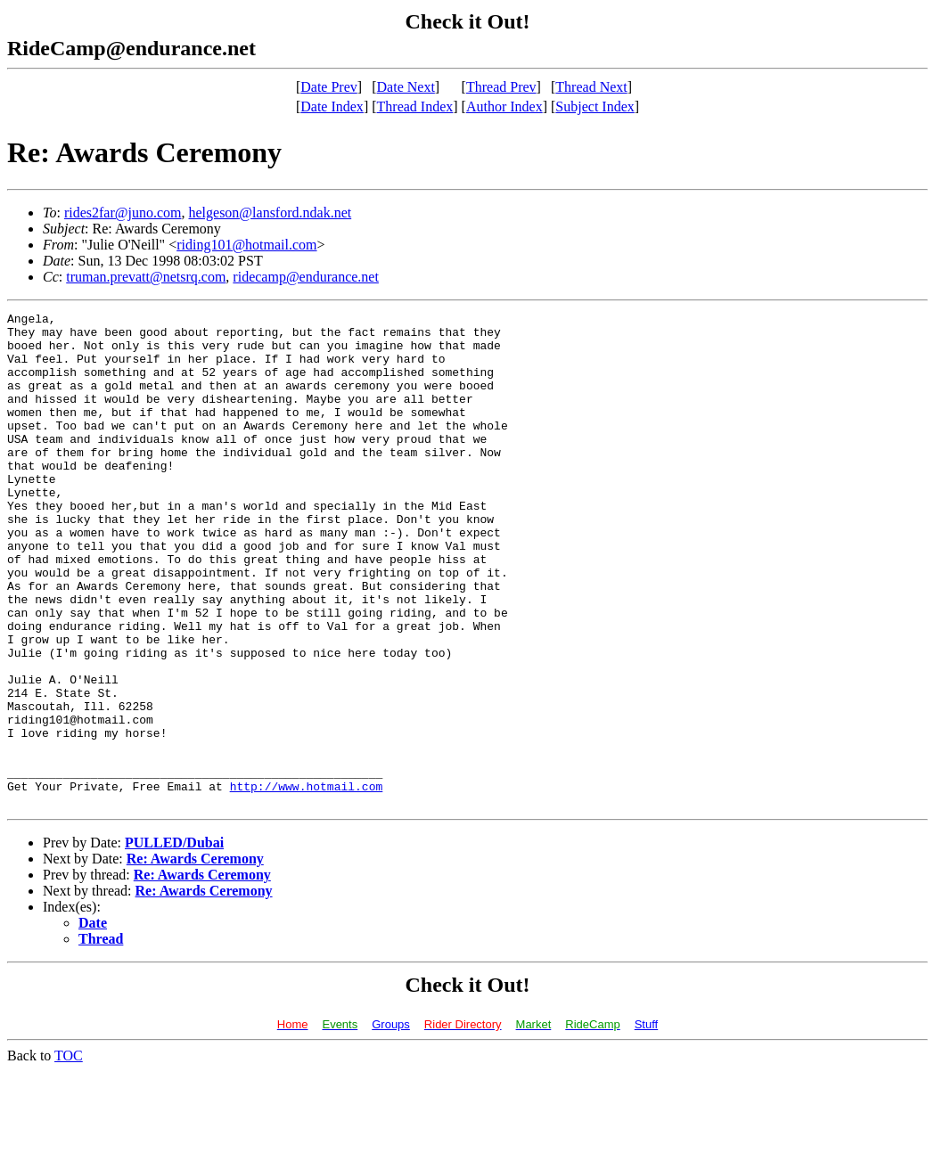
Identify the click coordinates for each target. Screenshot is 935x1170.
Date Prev (328, 86)
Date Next (406, 86)
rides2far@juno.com (123, 212)
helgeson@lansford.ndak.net (269, 212)
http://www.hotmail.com (306, 882)
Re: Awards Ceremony (195, 957)
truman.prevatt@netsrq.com (146, 276)
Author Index (504, 106)
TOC (68, 1154)
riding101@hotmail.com (246, 244)
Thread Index (415, 106)
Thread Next (591, 86)
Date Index (332, 106)
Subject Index (594, 106)
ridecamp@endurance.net (306, 276)
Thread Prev (501, 86)
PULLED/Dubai (174, 941)
